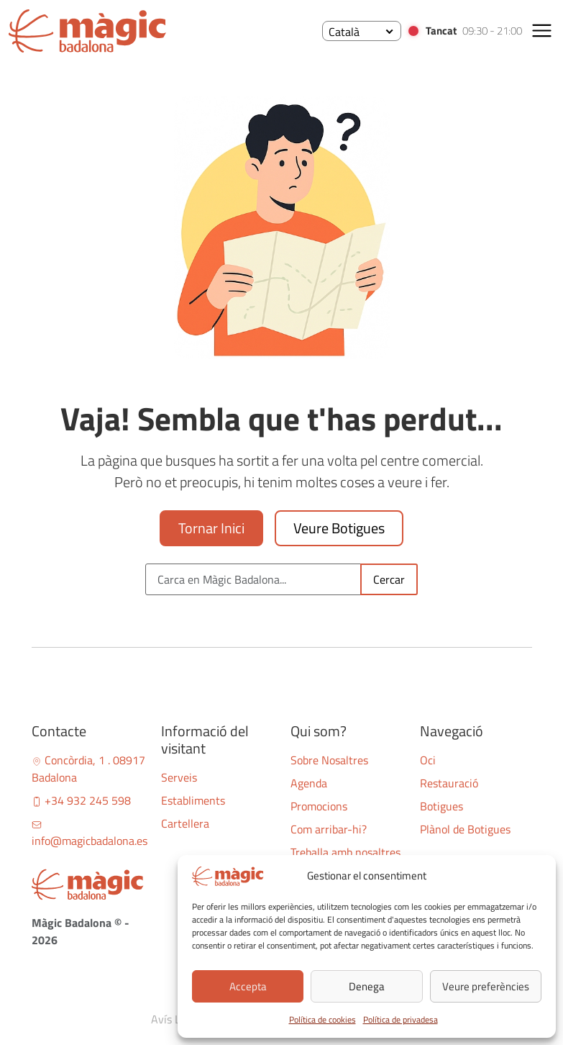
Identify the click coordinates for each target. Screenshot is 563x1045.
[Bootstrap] (88, 884)
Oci (428, 760)
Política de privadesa (400, 1019)
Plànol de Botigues (465, 829)
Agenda (308, 783)
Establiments (193, 800)
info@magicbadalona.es (89, 834)
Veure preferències (485, 986)
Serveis (179, 777)
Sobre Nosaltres (329, 760)
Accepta (248, 986)
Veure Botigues (339, 528)
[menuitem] (361, 31)
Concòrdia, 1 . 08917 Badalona (88, 768)
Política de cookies (322, 1019)
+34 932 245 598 (81, 800)
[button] (541, 30)
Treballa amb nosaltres (345, 852)
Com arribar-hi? (328, 829)
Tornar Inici (211, 528)
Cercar (389, 579)
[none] (361, 31)
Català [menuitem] (344, 31)
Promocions (318, 806)
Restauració (449, 783)
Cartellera (185, 823)
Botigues (441, 806)
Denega (367, 986)
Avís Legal (176, 1019)
